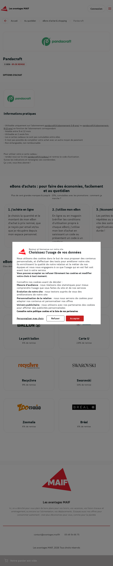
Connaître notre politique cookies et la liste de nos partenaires (47, 311)
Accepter (75, 318)
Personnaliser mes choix (30, 318)
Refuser (55, 318)
